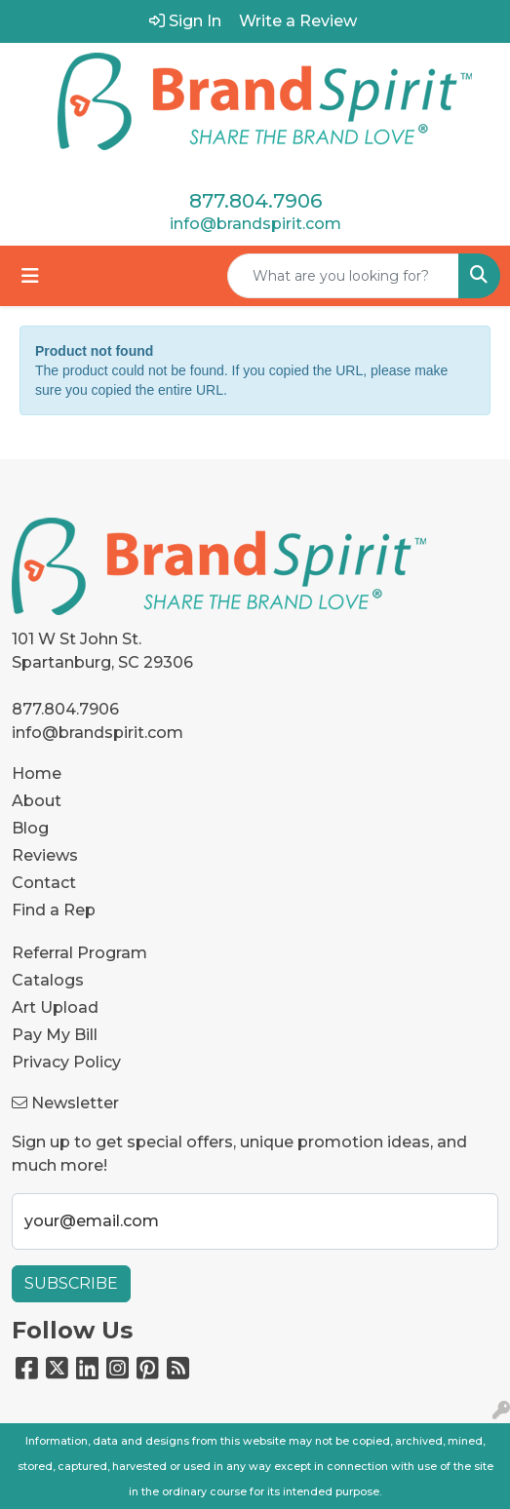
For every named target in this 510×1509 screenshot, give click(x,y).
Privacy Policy (66, 1062)
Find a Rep (54, 910)
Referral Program (79, 953)
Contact (44, 882)
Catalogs (48, 980)
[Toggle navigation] (30, 276)
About (36, 801)
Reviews (45, 855)
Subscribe (71, 1283)
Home (36, 773)
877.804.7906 (255, 201)
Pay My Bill (55, 1034)
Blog (30, 828)
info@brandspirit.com (255, 223)
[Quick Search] (343, 275)
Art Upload (55, 1007)
